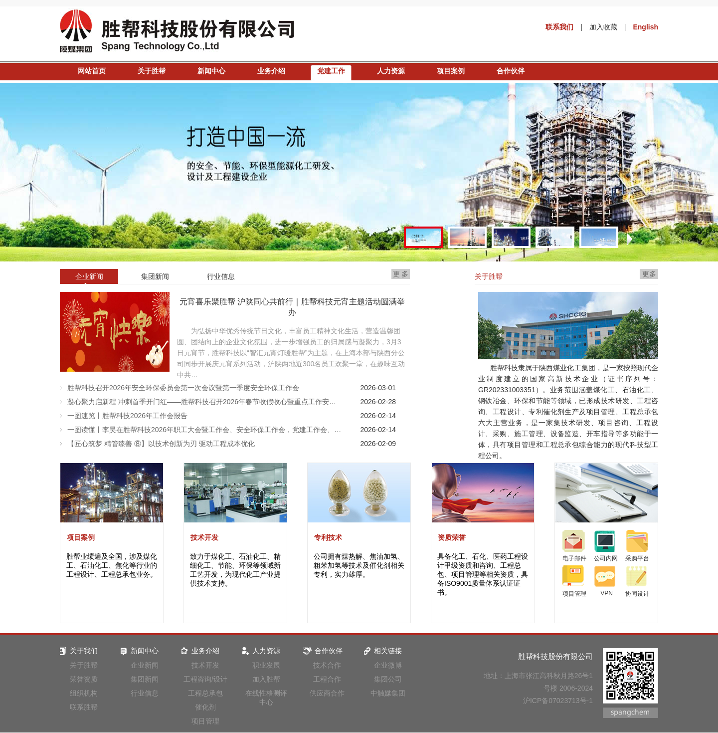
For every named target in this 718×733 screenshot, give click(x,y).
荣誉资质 (84, 679)
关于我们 (77, 651)
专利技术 (328, 537)
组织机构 (84, 693)
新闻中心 (211, 71)
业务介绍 (271, 71)
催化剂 (205, 707)
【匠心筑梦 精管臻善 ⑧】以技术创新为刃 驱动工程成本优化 (161, 444)
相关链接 (381, 651)
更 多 (401, 274)
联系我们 (559, 27)
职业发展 (266, 665)
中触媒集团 (387, 693)
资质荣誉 (452, 537)
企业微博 (388, 665)
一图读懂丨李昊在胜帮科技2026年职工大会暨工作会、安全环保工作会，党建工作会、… (204, 430)
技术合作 (327, 665)
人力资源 (391, 71)
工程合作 (327, 679)
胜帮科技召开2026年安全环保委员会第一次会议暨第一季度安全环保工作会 (183, 388)
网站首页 (92, 71)
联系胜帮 (84, 707)
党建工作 (331, 71)
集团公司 (388, 679)
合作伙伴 (511, 71)
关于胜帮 (152, 71)
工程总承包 (205, 693)
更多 (649, 274)
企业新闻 (145, 665)
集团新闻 (145, 679)
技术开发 (204, 537)
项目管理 (205, 721)
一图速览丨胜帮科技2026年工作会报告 (127, 416)
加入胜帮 (266, 679)
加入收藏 (603, 27)
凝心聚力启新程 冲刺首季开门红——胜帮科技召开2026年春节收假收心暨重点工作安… (201, 402)
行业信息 (145, 693)
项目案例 (451, 71)
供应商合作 (327, 693)
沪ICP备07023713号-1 (558, 701)
